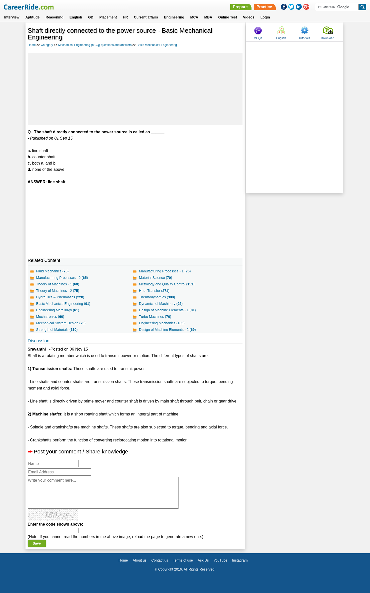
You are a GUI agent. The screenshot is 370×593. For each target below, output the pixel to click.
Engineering (174, 17)
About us (139, 560)
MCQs (258, 38)
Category (47, 45)
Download (327, 38)
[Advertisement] (135, 89)
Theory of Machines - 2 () (57, 291)
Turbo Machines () (155, 317)
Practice (264, 7)
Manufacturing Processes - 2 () (62, 278)
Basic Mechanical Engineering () (63, 304)
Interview (12, 17)
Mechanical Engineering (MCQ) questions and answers (95, 45)
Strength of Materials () (57, 330)
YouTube (220, 560)
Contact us (159, 560)
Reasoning (55, 17)
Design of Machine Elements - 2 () (167, 330)
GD (90, 17)
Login (265, 17)
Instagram (240, 560)
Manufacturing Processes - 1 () (165, 271)
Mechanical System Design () (61, 323)
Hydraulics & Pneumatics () (60, 297)
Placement (108, 17)
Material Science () (155, 278)
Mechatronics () (50, 317)
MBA (208, 17)
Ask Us (203, 560)
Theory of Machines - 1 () (57, 284)
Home (32, 45)
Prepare (240, 7)
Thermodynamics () (157, 297)
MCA (194, 17)
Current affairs (146, 17)
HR (125, 17)
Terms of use (183, 560)
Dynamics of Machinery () (160, 304)
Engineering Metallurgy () (57, 310)
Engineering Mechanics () (161, 323)
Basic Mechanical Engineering (157, 45)
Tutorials (304, 38)
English (76, 17)
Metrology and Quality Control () (166, 284)
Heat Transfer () (154, 291)
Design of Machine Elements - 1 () (167, 310)
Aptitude (33, 17)
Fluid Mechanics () (52, 271)
